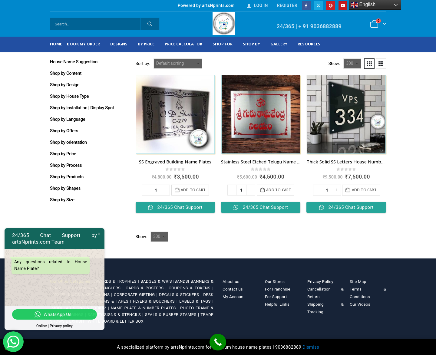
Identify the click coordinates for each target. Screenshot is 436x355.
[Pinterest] (330, 5)
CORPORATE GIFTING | (136, 294)
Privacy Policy (320, 281)
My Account (234, 296)
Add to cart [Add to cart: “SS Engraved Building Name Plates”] (193, 189)
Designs (118, 44)
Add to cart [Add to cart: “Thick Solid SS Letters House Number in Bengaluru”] (364, 189)
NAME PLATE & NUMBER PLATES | (145, 307)
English (363, 4)
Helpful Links (277, 304)
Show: (334, 63)
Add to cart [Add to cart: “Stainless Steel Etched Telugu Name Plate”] (278, 189)
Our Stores (275, 281)
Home (56, 44)
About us (231, 281)
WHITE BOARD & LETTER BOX (116, 321)
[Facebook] (306, 5)
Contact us (233, 289)
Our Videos (360, 304)
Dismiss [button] (310, 347)
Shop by (251, 44)
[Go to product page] (175, 114)
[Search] (149, 24)
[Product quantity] (156, 190)
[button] (369, 63)
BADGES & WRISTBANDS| (165, 281)
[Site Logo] (224, 23)
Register (287, 5)
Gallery (278, 44)
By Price (146, 44)
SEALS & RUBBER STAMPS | (172, 314)
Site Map (358, 281)
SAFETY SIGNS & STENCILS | (116, 314)
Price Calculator (183, 44)
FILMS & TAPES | (115, 301)
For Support (276, 296)
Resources (309, 44)
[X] (318, 5)
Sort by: (143, 63)
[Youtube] (343, 5)
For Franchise (277, 289)
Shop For (223, 44)
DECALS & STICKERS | (181, 294)
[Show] (352, 63)
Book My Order (83, 44)
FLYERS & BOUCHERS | (156, 301)
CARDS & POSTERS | (147, 287)
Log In (257, 5)
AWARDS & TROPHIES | (116, 281)
